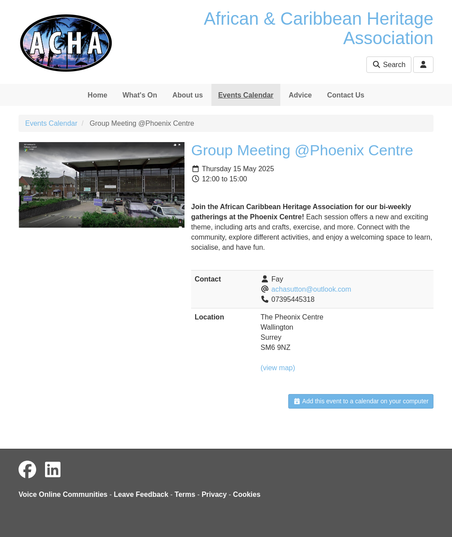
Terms (185, 494)
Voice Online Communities (63, 494)
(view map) (277, 368)
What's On (139, 95)
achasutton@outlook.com (311, 289)
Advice (300, 95)
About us (187, 95)
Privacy (214, 494)
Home (97, 95)
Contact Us (345, 95)
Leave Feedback (141, 494)
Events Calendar (245, 95)
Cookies (246, 494)
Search (388, 64)
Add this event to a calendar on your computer (361, 401)
